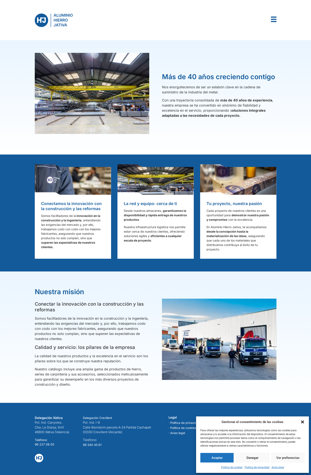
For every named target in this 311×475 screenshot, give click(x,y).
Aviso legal (278, 467)
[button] (302, 422)
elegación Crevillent (98, 418)
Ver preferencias (288, 458)
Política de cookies (232, 467)
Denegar (252, 458)
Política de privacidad (257, 467)
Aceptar (217, 458)
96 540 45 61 (92, 445)
